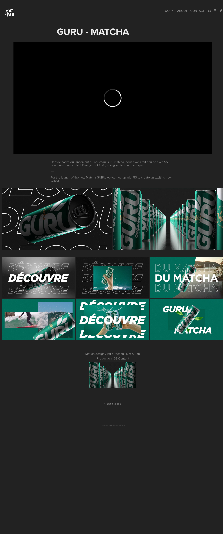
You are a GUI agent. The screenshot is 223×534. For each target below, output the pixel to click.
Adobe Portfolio (118, 425)
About (182, 11)
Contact (197, 11)
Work (168, 11)
